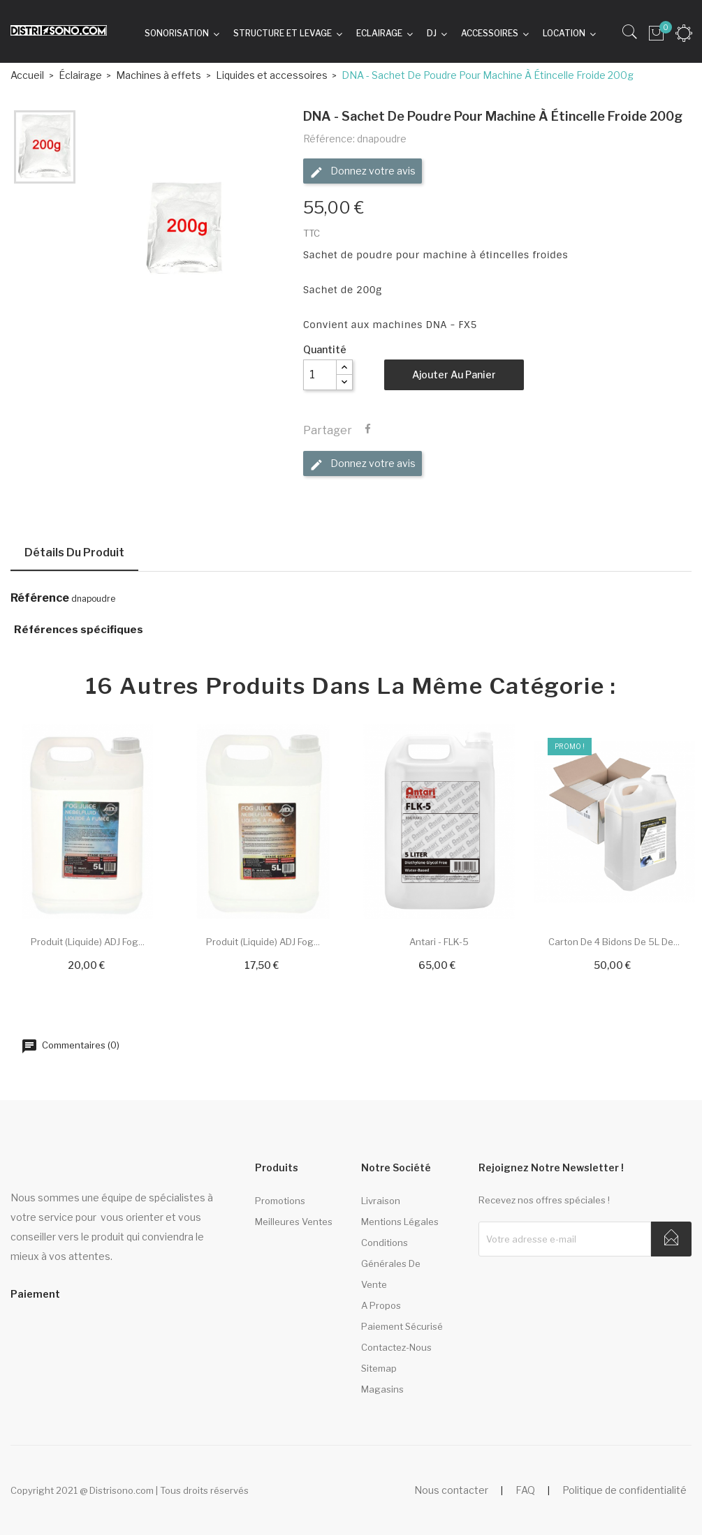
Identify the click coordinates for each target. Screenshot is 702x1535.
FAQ (525, 1490)
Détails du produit (74, 552)
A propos (381, 1305)
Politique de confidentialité (624, 1490)
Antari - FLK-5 (439, 941)
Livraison (380, 1200)
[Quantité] (320, 374)
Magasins (382, 1389)
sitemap (379, 1368)
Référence (39, 598)
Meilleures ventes (293, 1221)
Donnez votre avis (362, 172)
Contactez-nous (396, 1347)
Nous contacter (451, 1490)
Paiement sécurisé (402, 1326)
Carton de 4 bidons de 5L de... (614, 941)
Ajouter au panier (454, 374)
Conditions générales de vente (391, 1263)
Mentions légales (400, 1221)
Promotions (280, 1200)
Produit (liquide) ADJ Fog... (88, 941)
